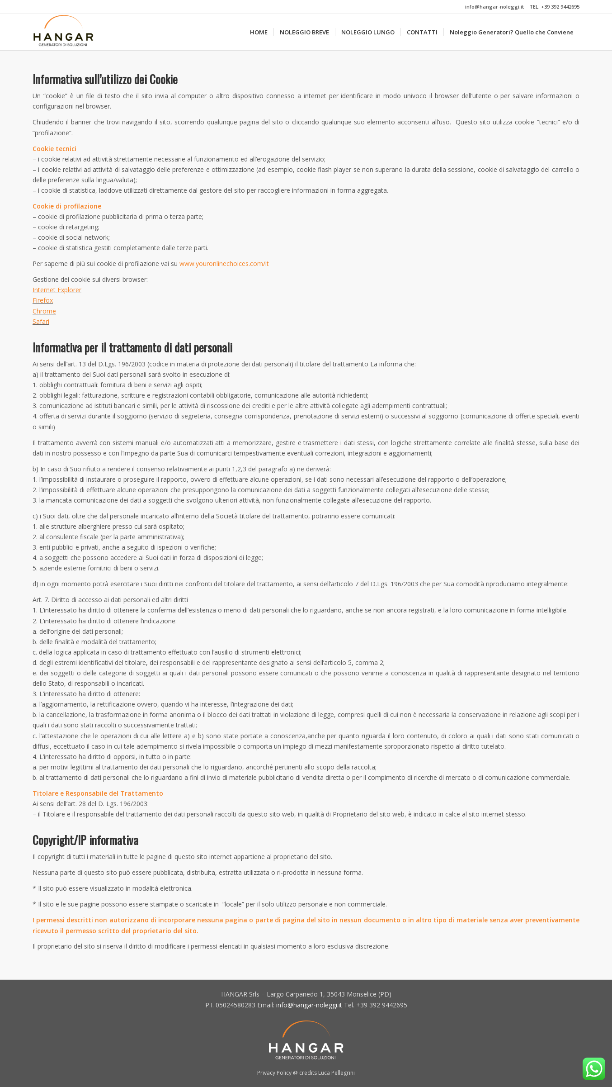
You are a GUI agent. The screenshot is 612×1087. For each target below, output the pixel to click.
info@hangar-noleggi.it (494, 6)
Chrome (44, 311)
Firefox (43, 300)
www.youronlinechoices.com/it (224, 263)
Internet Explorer (57, 289)
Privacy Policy (274, 1073)
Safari (41, 321)
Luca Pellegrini (336, 1073)
